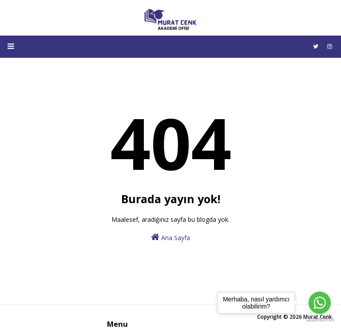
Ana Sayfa (170, 237)
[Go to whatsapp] (320, 303)
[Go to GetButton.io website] (319, 320)
